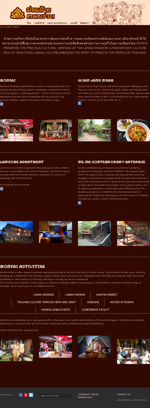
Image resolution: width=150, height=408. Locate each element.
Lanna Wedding (43, 294)
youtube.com (31, 330)
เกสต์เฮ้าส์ (39, 23)
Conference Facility (95, 309)
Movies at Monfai (121, 302)
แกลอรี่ (73, 23)
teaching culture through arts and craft (46, 302)
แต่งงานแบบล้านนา (57, 23)
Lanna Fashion (75, 294)
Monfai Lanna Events (56, 309)
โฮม (29, 23)
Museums (93, 302)
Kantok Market (106, 294)
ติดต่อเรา (85, 23)
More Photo (6, 394)
